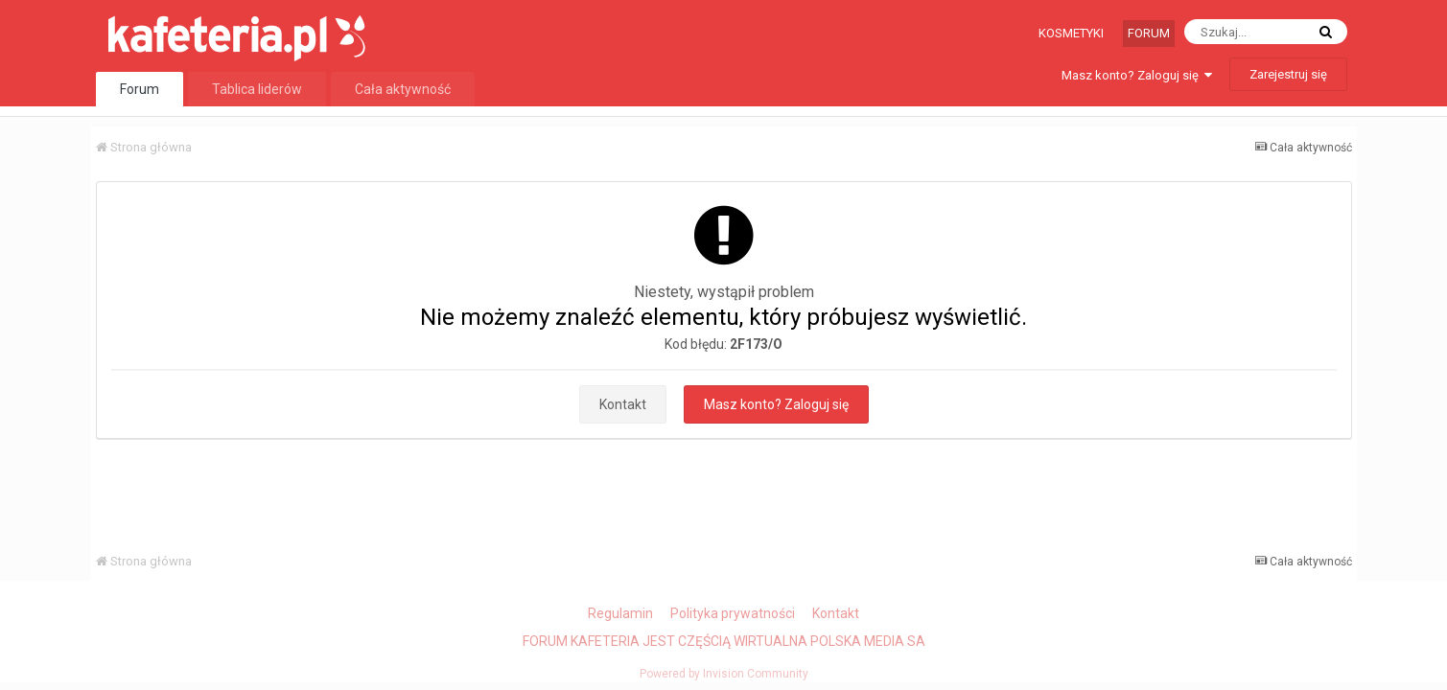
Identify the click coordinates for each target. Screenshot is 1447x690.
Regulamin (620, 613)
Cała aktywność (403, 89)
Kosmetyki (1071, 33)
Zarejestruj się (1288, 74)
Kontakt (622, 404)
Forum (1149, 33)
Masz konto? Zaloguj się (1137, 75)
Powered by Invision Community (724, 673)
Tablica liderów (257, 89)
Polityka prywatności (732, 613)
